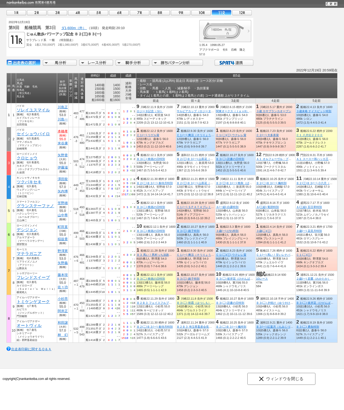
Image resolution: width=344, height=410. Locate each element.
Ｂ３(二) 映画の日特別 (151, 158)
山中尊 (63, 215)
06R (119, 12)
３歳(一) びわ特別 (227, 230)
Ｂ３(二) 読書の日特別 (230, 158)
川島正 (63, 107)
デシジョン (27, 229)
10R (201, 12)
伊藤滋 (63, 167)
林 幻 (63, 335)
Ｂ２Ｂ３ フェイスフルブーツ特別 (158, 302)
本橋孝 (63, 131)
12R (242, 12)
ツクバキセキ (29, 182)
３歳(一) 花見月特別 (309, 230)
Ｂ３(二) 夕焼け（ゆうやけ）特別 (277, 302)
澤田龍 (63, 179)
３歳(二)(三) (264, 230)
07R (139, 12)
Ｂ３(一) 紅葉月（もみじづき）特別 (279, 326)
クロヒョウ (27, 158)
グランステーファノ (35, 206)
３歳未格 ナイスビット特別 (313, 111)
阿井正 (63, 311)
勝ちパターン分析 (177, 63)
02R (37, 12)
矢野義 (63, 263)
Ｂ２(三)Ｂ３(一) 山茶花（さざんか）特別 (203, 158)
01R (16, 12)
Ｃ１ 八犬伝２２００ (309, 135)
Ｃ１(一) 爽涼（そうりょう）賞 (197, 135)
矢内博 (63, 191)
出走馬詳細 (23, 63)
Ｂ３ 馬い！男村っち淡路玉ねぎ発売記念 (163, 254)
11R (221, 12)
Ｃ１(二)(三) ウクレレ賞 (231, 135)
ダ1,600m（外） (74, 28)
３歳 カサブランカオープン (273, 111)
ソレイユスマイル (33, 110)
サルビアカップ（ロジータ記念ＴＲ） (201, 111)
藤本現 (63, 275)
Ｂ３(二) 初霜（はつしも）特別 (197, 302)
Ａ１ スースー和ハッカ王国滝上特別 (319, 158)
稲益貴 (63, 239)
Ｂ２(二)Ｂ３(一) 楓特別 (271, 183)
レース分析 (96, 63)
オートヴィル (29, 325)
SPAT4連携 (233, 63)
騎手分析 (132, 63)
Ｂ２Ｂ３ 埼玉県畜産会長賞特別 (197, 326)
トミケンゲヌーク (33, 301)
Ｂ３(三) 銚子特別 (188, 230)
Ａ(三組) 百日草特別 (309, 207)
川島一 (63, 119)
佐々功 (63, 287)
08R (160, 12)
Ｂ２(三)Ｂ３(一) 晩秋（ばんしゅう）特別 (242, 183)
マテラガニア (29, 253)
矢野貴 (63, 155)
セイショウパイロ (33, 134)
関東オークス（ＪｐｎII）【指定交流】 (241, 111)
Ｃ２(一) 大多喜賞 (267, 135)
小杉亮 (63, 299)
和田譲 (63, 323)
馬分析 (60, 63)
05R (98, 12)
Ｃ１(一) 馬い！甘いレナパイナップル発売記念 (286, 254)
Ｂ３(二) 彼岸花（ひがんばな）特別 (239, 278)
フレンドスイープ (33, 277)
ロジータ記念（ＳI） (150, 111)
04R (78, 12)
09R (180, 12)
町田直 (63, 227)
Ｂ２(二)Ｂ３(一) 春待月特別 (155, 183)
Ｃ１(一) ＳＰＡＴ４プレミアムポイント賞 (204, 207)
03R (57, 12)
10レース (262, 278)
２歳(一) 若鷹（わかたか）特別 (316, 278)
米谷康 (63, 143)
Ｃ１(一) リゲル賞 (148, 135)
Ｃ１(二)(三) (304, 254)
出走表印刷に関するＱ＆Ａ (31, 349)
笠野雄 (63, 203)
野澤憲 (63, 251)
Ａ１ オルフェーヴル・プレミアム (278, 158)
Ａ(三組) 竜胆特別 (267, 207)
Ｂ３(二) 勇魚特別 (307, 326)
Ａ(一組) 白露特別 (227, 207)
